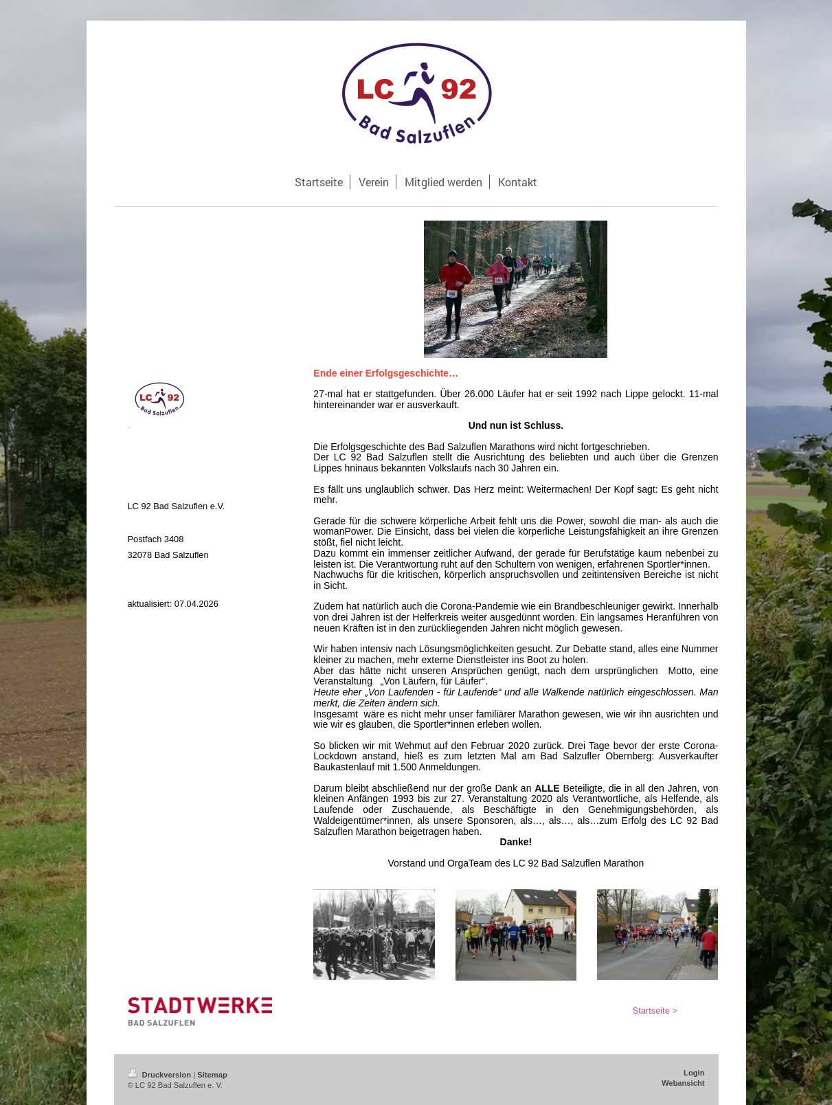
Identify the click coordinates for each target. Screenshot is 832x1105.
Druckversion (161, 1075)
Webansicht (683, 1083)
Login (694, 1073)
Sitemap (212, 1075)
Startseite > (655, 1010)
